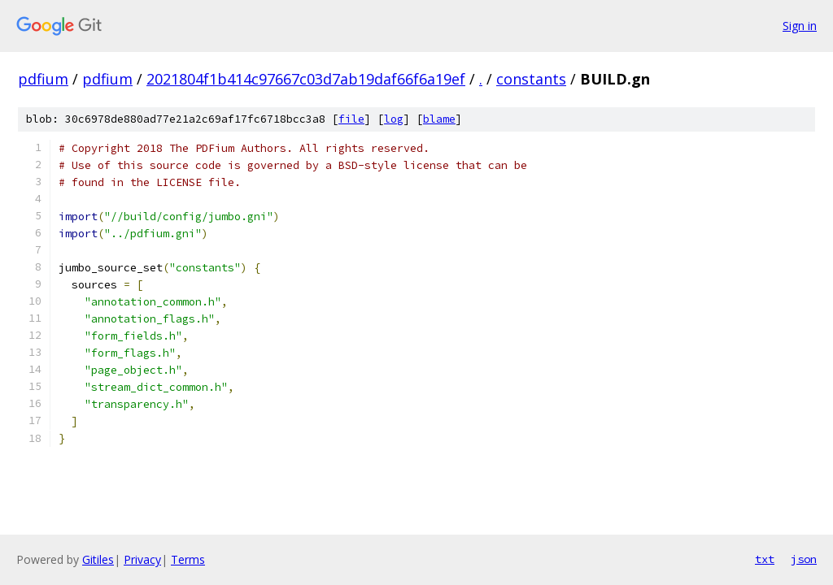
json (804, 559)
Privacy (142, 559)
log (393, 119)
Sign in (800, 25)
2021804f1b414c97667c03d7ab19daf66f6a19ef (305, 79)
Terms (188, 559)
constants (531, 79)
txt (764, 559)
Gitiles (98, 559)
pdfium (43, 79)
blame (439, 119)
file (351, 119)
